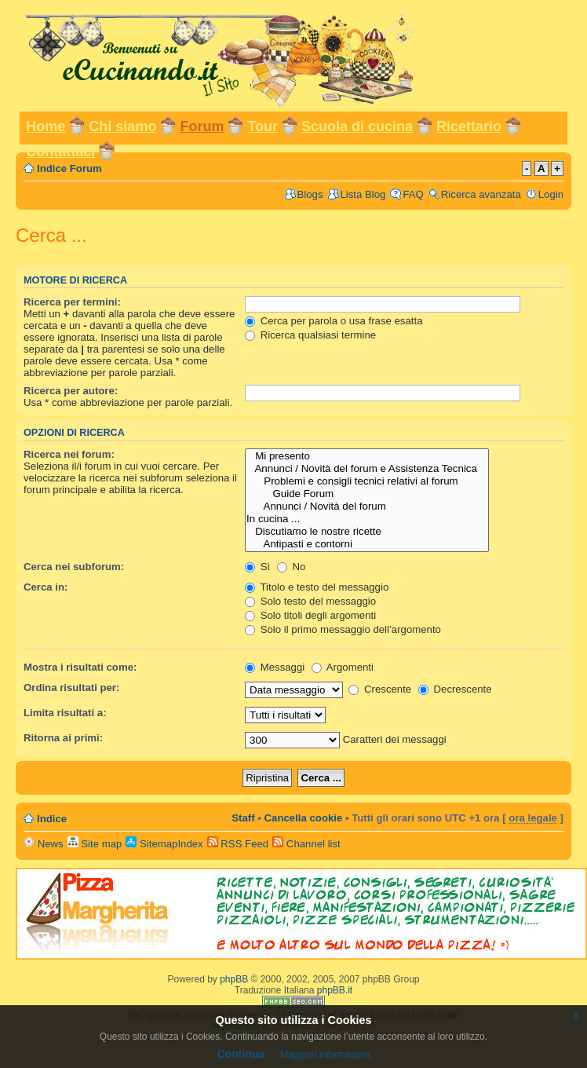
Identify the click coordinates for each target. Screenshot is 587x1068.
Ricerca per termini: (72, 302)
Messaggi (274, 667)
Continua (241, 1054)
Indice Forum (69, 168)
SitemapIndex (164, 844)
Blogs (310, 194)
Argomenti (343, 667)
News (44, 844)
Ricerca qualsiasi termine (310, 335)
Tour (262, 126)
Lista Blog (363, 194)
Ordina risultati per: (71, 687)
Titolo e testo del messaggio (316, 587)
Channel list (306, 844)
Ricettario (468, 126)
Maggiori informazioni (325, 1054)
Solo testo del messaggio (310, 601)
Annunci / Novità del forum (366, 506)
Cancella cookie (303, 818)
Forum (202, 126)
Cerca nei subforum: (74, 566)
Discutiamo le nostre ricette (366, 531)
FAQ (413, 194)
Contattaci (60, 151)
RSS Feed (238, 844)
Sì (257, 566)
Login (550, 194)
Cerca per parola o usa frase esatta (333, 321)
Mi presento (366, 456)
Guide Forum (366, 494)
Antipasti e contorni (366, 544)
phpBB (234, 979)
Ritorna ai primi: (63, 738)
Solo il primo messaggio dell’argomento (343, 629)
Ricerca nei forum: (69, 454)
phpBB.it (334, 990)
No (291, 566)
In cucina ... (366, 519)
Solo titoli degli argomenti (310, 615)
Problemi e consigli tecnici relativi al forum (366, 481)
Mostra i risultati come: (80, 667)
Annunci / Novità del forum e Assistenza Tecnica (366, 469)
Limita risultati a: (65, 713)
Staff (243, 818)
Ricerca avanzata (481, 194)
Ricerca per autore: (71, 391)
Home (45, 126)
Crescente (379, 689)
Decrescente (455, 689)
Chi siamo (122, 126)
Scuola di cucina (357, 126)
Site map (94, 844)
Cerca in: (45, 587)
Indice (52, 819)
